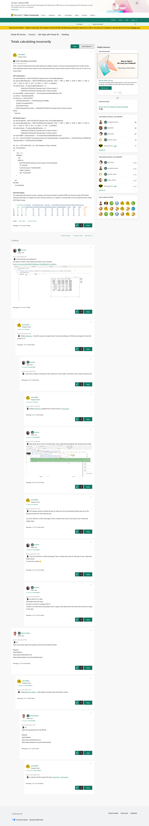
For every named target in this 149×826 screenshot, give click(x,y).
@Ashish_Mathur (30, 692)
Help (127, 20)
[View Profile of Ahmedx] (23, 250)
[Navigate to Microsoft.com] (16, 15)
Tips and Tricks (32, 221)
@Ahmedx (28, 336)
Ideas (59, 15)
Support (92, 15)
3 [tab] (116, 92)
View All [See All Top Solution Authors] (102, 150)
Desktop (65, 34)
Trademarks (133, 813)
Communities (68, 15)
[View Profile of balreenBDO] (21, 54)
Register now (135, 28)
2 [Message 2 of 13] (18, 663)
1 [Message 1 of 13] (18, 225)
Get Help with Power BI (48, 34)
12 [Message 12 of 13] (32, 615)
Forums (43, 15)
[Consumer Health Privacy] (36, 819)
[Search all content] (114, 24)
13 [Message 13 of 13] (32, 570)
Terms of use (124, 813)
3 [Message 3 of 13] (23, 698)
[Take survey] (105, 88)
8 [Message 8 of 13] (27, 380)
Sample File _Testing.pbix (60, 777)
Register (113, 20)
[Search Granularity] (83, 24)
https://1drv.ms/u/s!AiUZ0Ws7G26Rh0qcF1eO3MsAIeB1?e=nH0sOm (34, 264)
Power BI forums (18, 34)
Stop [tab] (120, 93)
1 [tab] (114, 92)
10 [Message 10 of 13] (32, 482)
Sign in (121, 20)
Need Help (22, 221)
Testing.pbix (65, 409)
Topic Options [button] (86, 46)
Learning (84, 15)
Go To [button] (133, 20)
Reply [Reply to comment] (88, 312)
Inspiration (52, 15)
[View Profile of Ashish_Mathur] (25, 633)
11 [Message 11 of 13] (32, 527)
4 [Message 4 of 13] (27, 748)
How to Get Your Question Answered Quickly (113, 107)
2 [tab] (115, 92)
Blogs (76, 15)
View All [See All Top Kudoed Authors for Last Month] (102, 190)
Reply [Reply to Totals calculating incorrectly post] (88, 225)
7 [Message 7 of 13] (23, 344)
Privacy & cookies (113, 813)
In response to (23, 329)
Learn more (14, 9)
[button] (75, 46)
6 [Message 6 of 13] (18, 307)
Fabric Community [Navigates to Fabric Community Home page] (31, 15)
